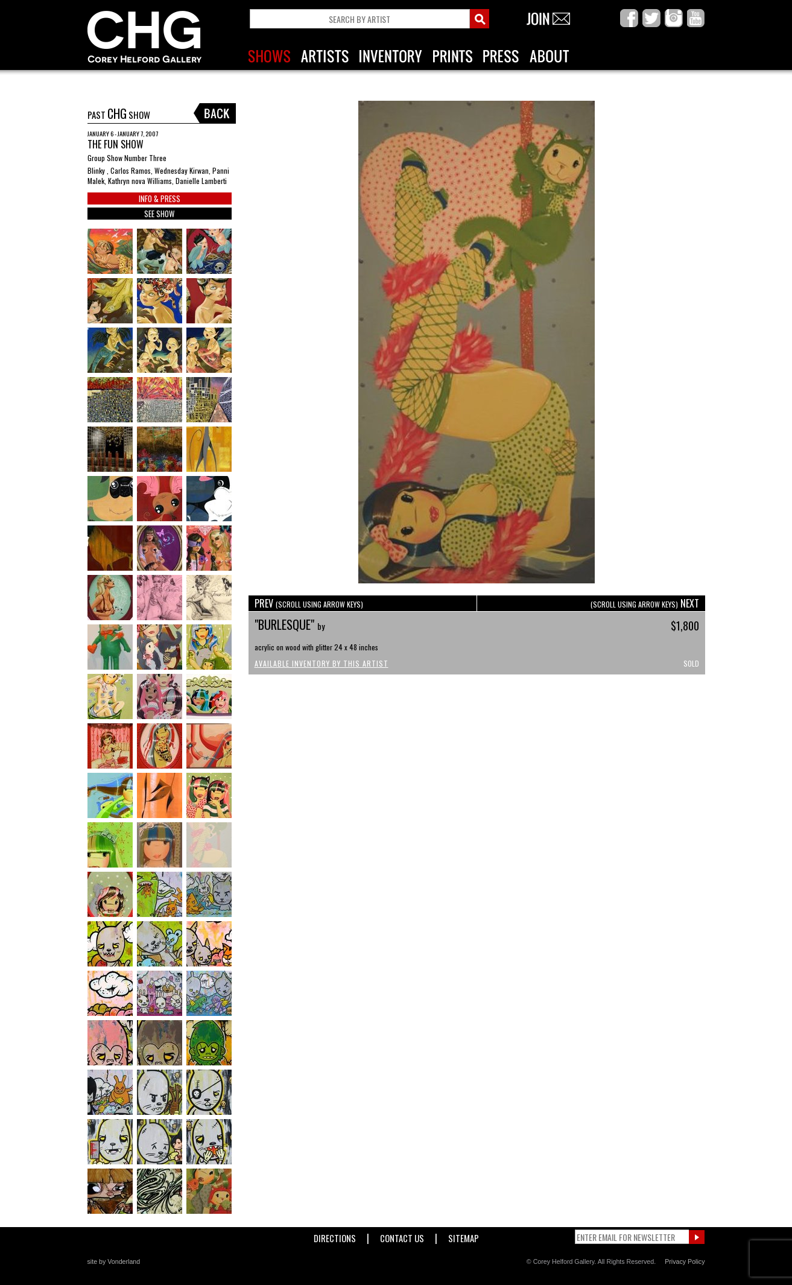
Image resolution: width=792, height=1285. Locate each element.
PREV (309, 603)
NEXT (645, 603)
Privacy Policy (685, 1261)
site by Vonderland (114, 1261)
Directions (335, 1236)
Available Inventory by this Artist (321, 663)
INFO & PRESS (159, 198)
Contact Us (402, 1236)
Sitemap (463, 1236)
